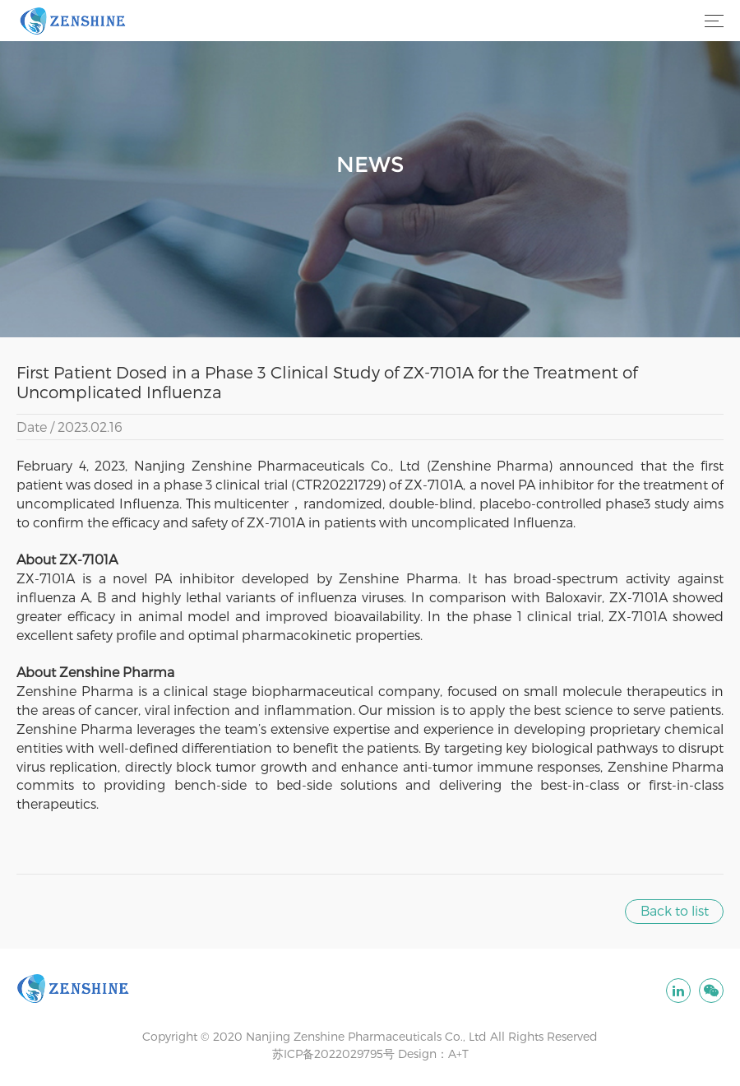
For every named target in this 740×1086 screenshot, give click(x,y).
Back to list (675, 910)
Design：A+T (433, 1053)
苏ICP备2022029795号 (333, 1053)
